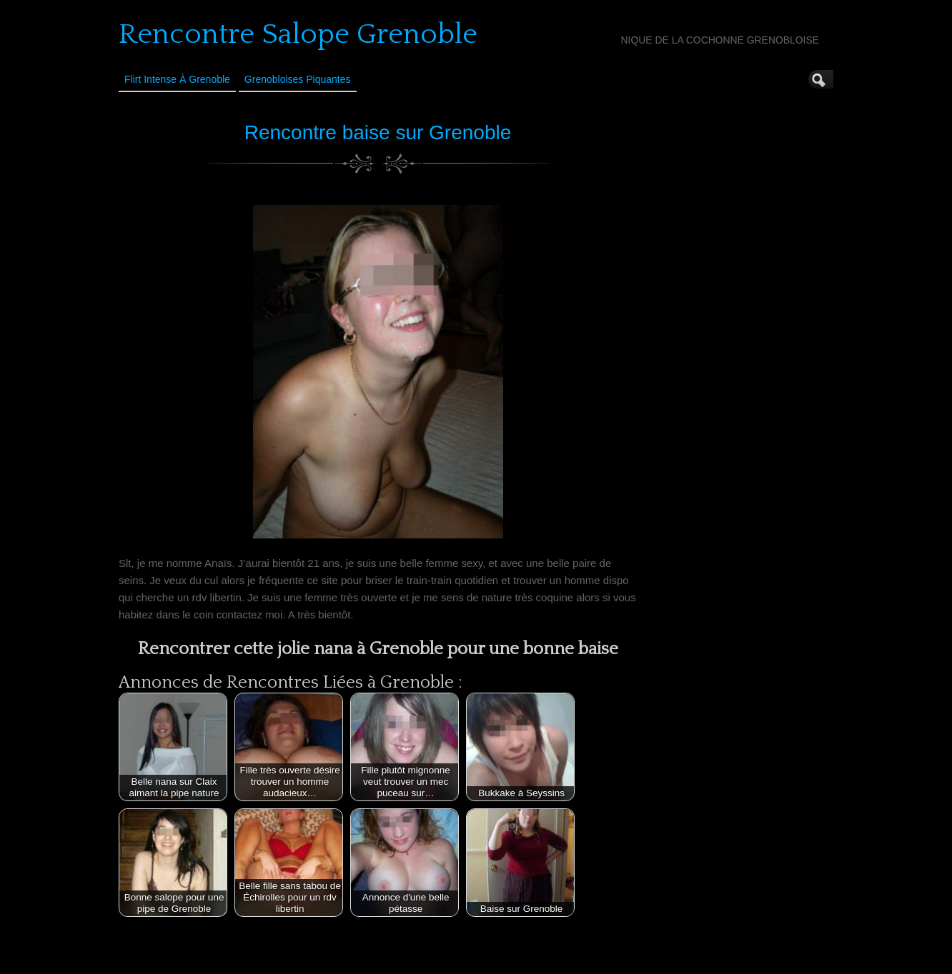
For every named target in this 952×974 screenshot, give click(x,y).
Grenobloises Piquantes (297, 79)
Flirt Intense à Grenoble (177, 79)
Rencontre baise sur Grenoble (378, 132)
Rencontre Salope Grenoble (298, 34)
